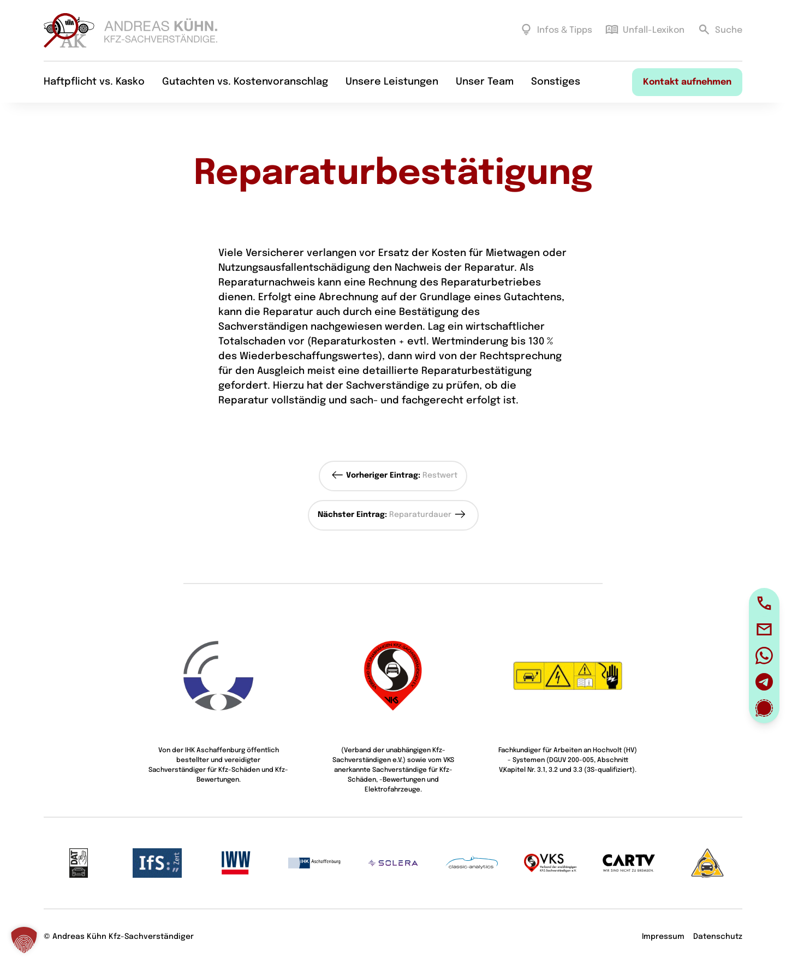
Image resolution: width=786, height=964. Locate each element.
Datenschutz (717, 937)
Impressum (663, 937)
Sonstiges (555, 82)
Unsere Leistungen (392, 82)
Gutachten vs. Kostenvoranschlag (245, 82)
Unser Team (485, 82)
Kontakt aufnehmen (687, 82)
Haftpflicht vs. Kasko (94, 82)
